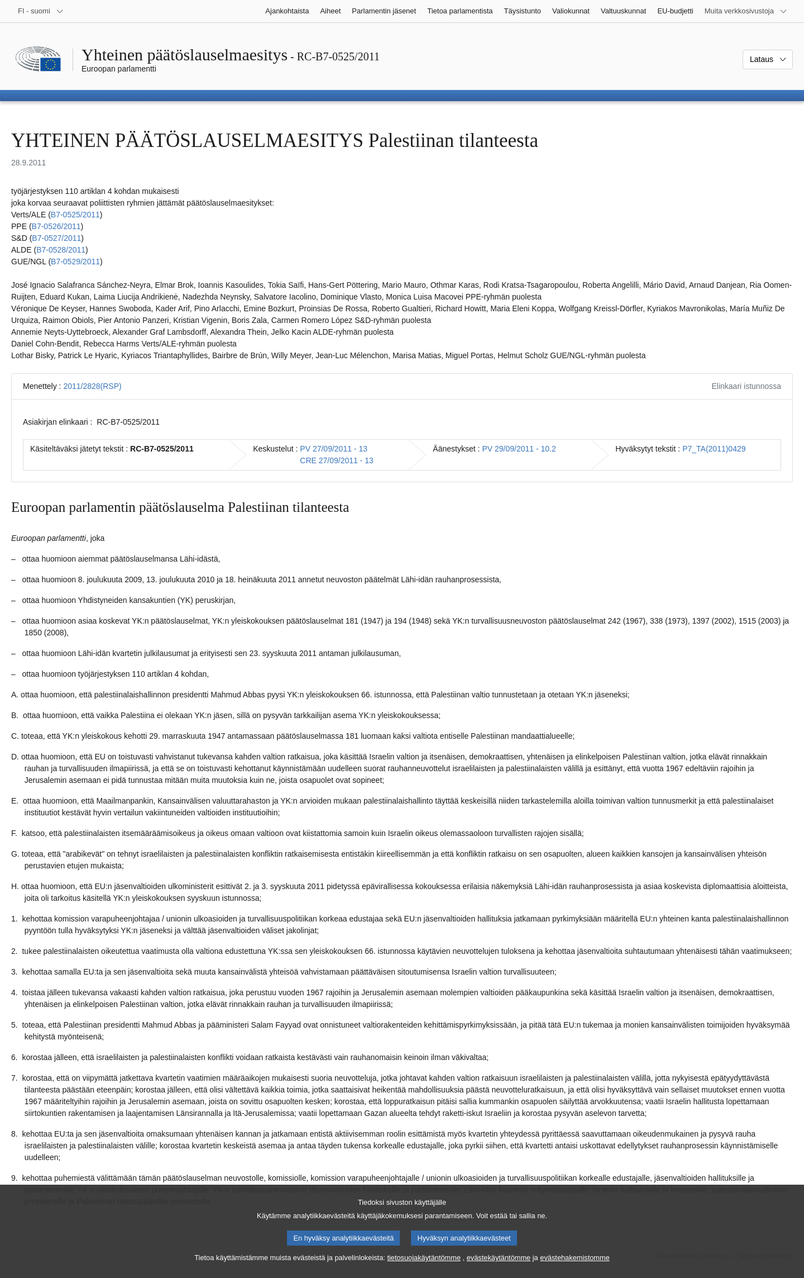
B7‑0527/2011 (56, 238)
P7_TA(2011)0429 (713, 448)
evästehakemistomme (574, 1262)
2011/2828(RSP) (92, 386)
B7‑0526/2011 (56, 226)
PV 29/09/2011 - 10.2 (519, 448)
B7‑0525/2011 (75, 214)
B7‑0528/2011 (60, 249)
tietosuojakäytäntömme (424, 1262)
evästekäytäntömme (499, 1262)
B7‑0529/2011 (75, 261)
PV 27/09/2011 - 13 (333, 448)
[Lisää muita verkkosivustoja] (746, 11)
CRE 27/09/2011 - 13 (337, 460)
